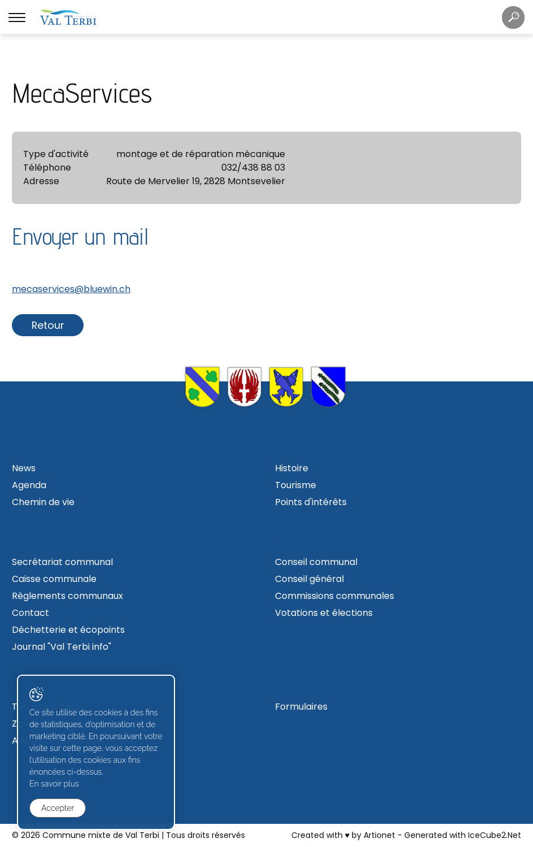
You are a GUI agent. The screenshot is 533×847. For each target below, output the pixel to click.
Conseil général (309, 578)
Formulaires (301, 706)
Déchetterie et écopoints (68, 629)
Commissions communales (334, 595)
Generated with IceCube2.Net (462, 835)
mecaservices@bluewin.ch (71, 289)
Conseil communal (316, 561)
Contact (30, 612)
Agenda (29, 485)
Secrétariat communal (62, 561)
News (24, 468)
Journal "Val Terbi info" (61, 646)
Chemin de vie (43, 502)
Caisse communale (54, 578)
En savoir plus (54, 783)
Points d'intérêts (311, 502)
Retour (48, 325)
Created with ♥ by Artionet (343, 835)
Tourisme (295, 485)
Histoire (291, 468)
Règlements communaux (67, 595)
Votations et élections (324, 612)
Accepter (57, 808)
